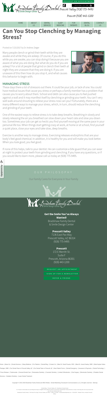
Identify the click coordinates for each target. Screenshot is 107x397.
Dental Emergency (71, 368)
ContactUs (100, 24)
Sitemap (95, 382)
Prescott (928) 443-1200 (80, 16)
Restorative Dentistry (38, 372)
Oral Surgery (75, 372)
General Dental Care (25, 372)
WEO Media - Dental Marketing (51, 382)
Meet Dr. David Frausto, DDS (65, 364)
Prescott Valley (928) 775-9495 (76, 9)
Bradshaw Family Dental (33, 382)
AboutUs (34, 24)
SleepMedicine (60, 24)
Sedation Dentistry (12, 376)
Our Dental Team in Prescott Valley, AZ (21, 368)
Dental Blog (44, 364)
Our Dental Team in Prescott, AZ (43, 368)
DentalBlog (87, 24)
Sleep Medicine (26, 364)
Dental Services (16, 364)
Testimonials (13, 372)
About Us (7, 364)
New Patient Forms (59, 368)
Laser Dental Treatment (25, 376)
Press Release (4, 372)
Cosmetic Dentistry (51, 372)
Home (20, 23)
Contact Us (53, 364)
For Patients (36, 364)
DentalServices (47, 24)
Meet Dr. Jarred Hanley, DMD (84, 364)
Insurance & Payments (85, 368)
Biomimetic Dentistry (86, 372)
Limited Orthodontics (64, 372)
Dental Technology (98, 368)
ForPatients (73, 24)
